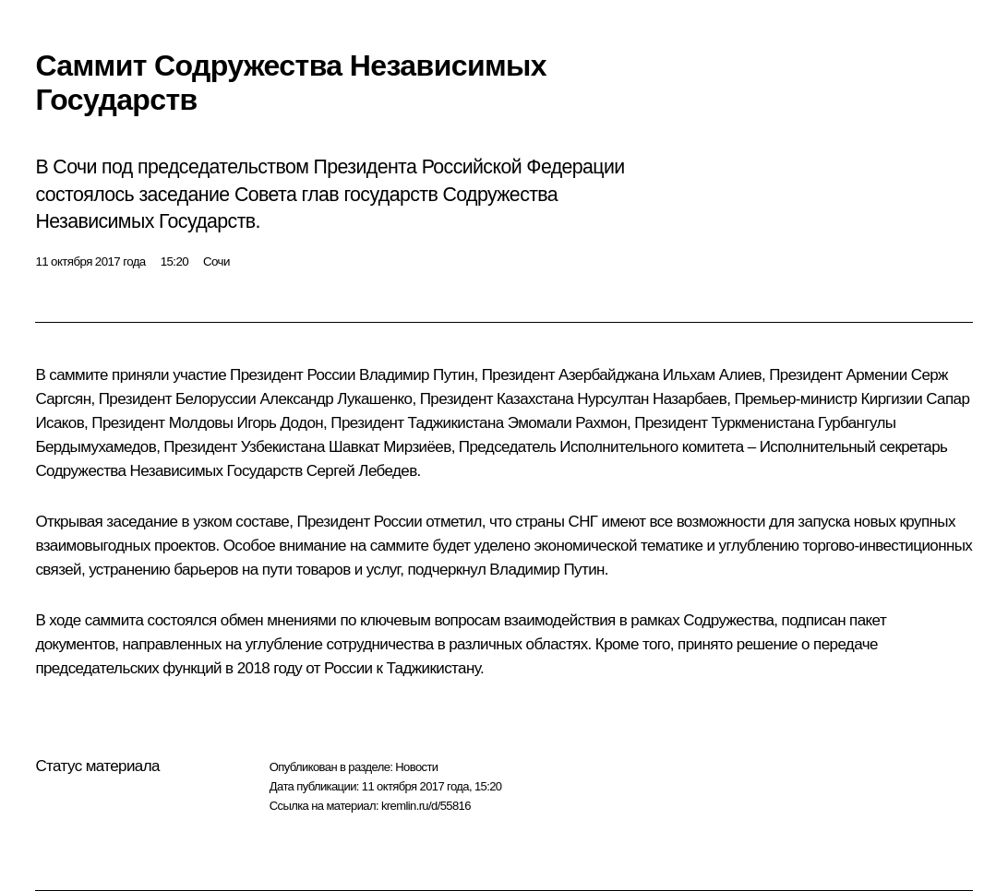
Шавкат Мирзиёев (390, 447)
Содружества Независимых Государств (168, 471)
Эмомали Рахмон (567, 423)
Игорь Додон (280, 423)
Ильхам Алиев (712, 375)
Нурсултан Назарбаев (651, 399)
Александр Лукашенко (335, 399)
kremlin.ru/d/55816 (426, 806)
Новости (416, 767)
